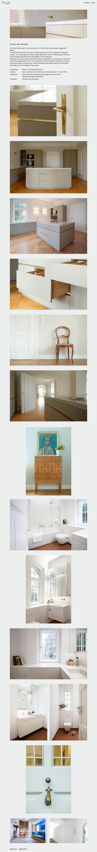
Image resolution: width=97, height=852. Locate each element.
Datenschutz (23, 849)
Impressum (13, 849)
